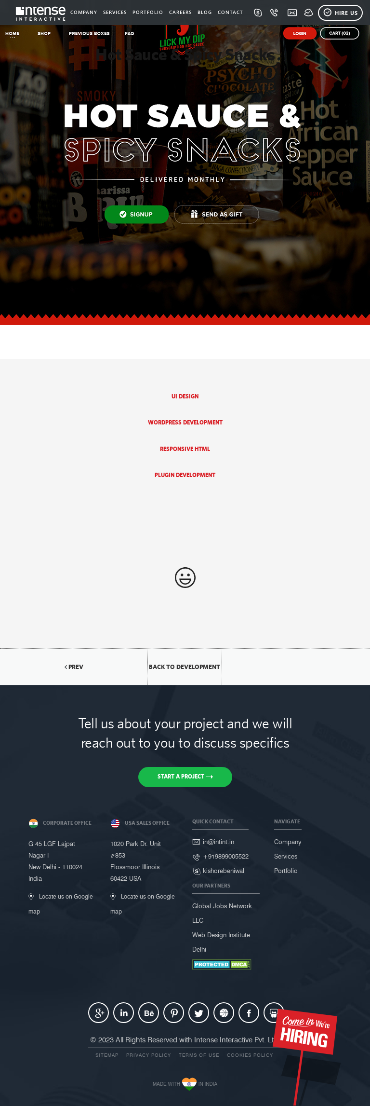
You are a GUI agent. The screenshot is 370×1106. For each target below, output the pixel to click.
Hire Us (340, 12)
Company (288, 842)
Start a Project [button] (185, 776)
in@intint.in (218, 842)
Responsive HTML (185, 449)
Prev (74, 666)
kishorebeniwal (223, 870)
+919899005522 (226, 856)
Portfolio (286, 870)
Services (285, 856)
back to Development (184, 666)
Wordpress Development (185, 422)
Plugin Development (185, 475)
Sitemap (107, 1055)
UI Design (185, 396)
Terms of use (199, 1055)
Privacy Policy (148, 1055)
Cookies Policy (250, 1055)
